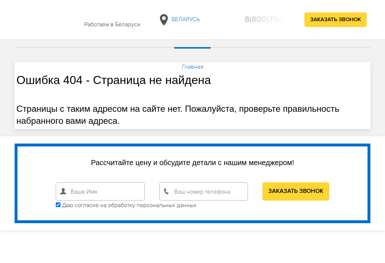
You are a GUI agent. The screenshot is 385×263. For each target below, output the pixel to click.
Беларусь (179, 20)
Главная (192, 66)
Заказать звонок (335, 19)
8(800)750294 (271, 20)
